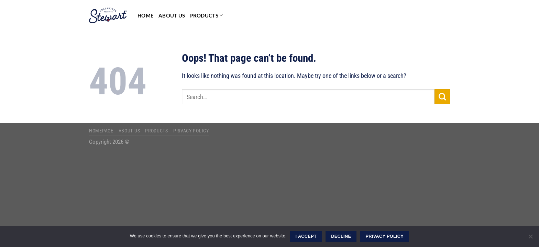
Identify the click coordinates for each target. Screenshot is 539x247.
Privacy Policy (191, 130)
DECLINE (341, 236)
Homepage (101, 130)
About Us (171, 15)
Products (206, 15)
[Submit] (442, 97)
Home (146, 15)
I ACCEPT (306, 236)
